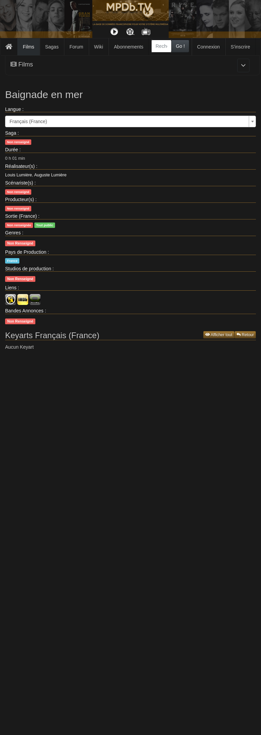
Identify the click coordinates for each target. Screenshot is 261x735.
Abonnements (128, 47)
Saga (10, 133)
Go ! (180, 46)
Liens (10, 287)
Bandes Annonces (24, 310)
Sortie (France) (21, 216)
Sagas (52, 47)
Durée (11, 149)
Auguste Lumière (50, 175)
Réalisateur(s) (20, 166)
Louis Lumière (18, 175)
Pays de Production (25, 252)
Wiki (98, 47)
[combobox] (161, 46)
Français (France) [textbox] (28, 121)
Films (28, 47)
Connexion (208, 47)
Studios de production (28, 268)
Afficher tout (218, 334)
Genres (13, 232)
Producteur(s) (19, 199)
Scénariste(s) (19, 183)
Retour (245, 334)
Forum (76, 47)
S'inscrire (240, 47)
